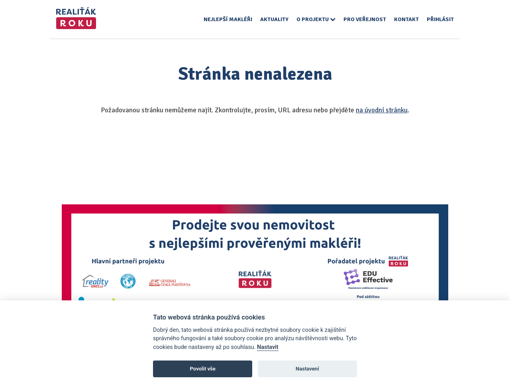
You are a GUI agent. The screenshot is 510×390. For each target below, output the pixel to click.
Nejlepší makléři (228, 19)
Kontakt (406, 19)
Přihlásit (440, 19)
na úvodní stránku (382, 110)
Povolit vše (203, 369)
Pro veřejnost (364, 19)
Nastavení (307, 369)
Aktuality (274, 19)
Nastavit (268, 347)
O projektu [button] (315, 19)
